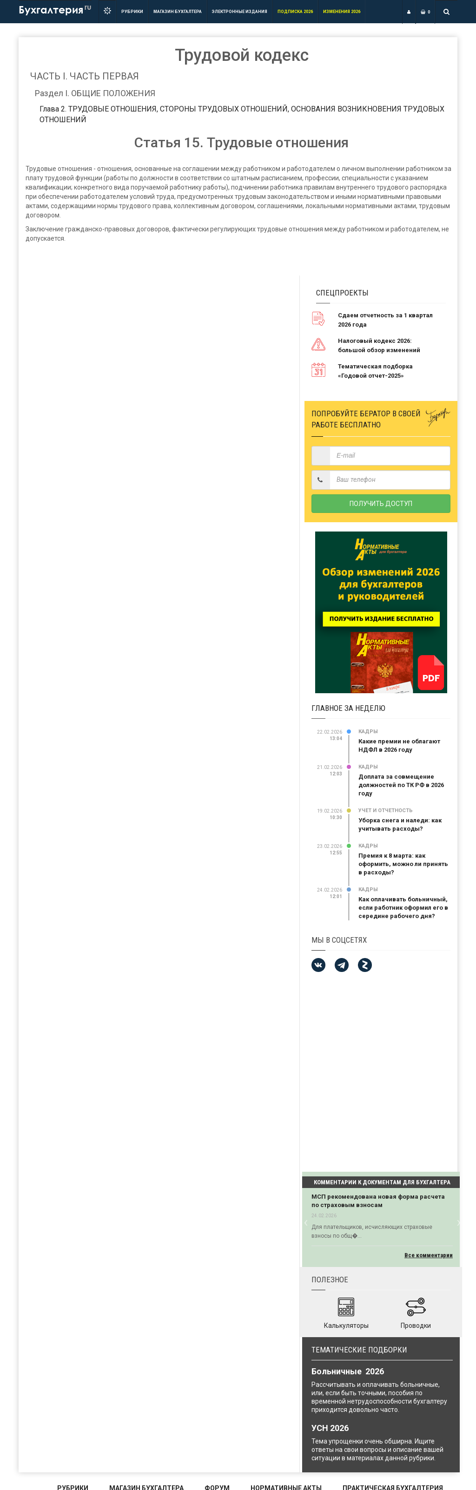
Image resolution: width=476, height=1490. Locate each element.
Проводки (416, 1325)
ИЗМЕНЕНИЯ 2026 (341, 11)
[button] (305, 1222)
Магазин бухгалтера (177, 11)
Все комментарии (428, 1255)
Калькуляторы (346, 1325)
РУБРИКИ (132, 11)
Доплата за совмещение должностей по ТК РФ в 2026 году (401, 785)
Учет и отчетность (385, 810)
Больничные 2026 (347, 1371)
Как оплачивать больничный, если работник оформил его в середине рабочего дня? (403, 907)
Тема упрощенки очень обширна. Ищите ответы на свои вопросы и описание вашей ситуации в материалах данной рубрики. (377, 1449)
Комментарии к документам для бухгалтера (382, 1182)
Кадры (368, 732)
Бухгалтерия (55, 9)
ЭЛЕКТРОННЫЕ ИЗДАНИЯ (239, 11)
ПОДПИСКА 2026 (295, 11)
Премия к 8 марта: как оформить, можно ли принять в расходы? (403, 864)
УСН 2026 (330, 1428)
